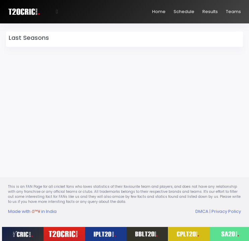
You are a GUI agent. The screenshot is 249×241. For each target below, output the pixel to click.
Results (210, 11)
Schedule (184, 11)
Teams (233, 11)
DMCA (201, 211)
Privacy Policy (226, 211)
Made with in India (32, 211)
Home (159, 11)
